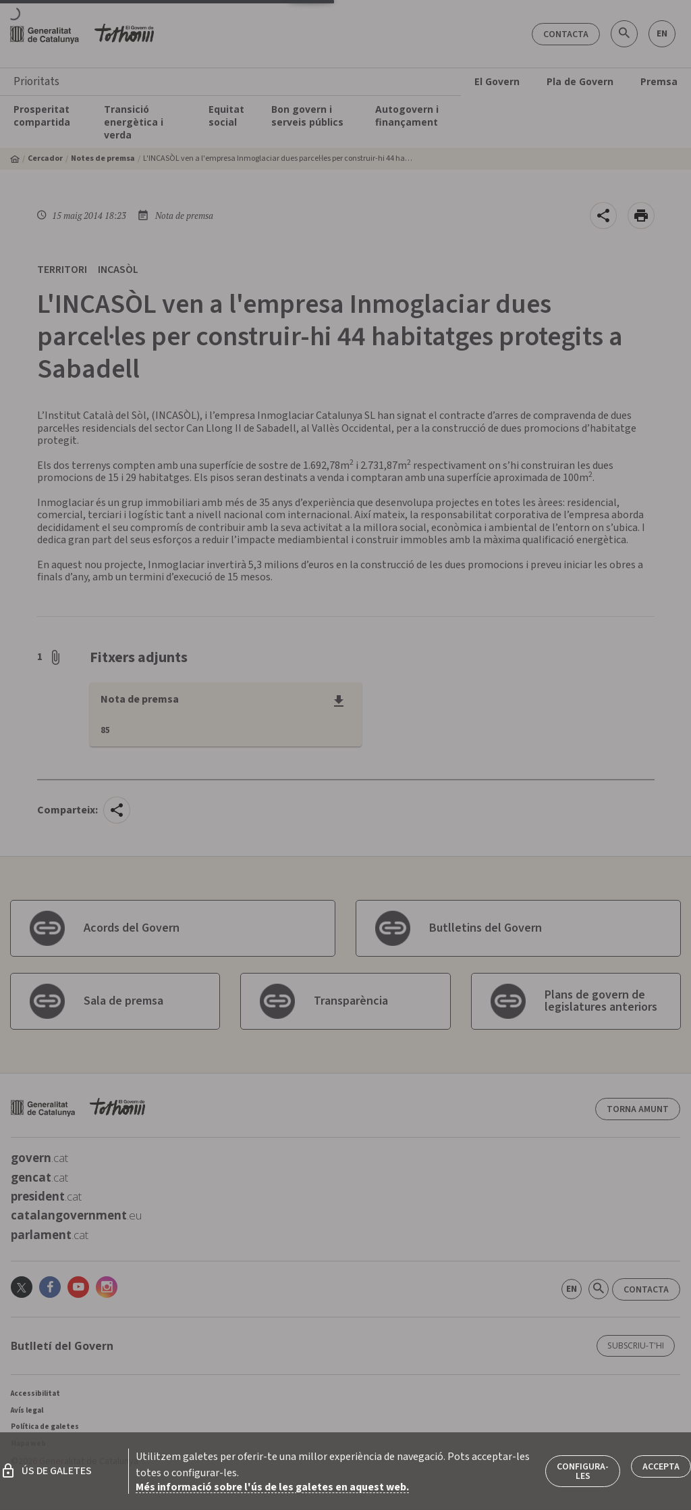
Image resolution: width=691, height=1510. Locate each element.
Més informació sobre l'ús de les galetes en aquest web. (272, 1487)
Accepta (661, 1467)
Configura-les (583, 1471)
